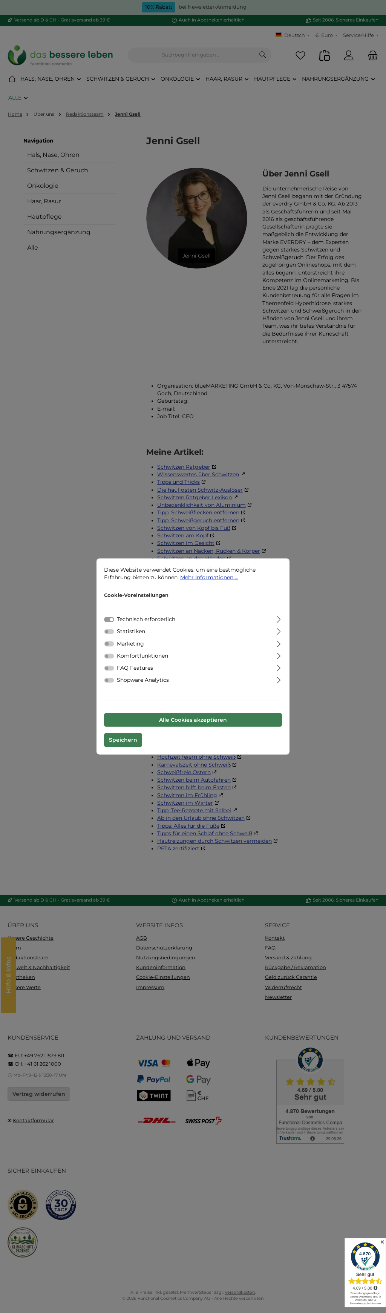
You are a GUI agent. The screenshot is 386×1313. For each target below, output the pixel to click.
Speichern (123, 740)
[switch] (109, 631)
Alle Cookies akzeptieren (193, 720)
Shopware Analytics (143, 680)
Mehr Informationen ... (209, 577)
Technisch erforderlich (146, 619)
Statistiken (131, 631)
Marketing (130, 644)
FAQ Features (135, 668)
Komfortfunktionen (142, 656)
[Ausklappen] (279, 618)
